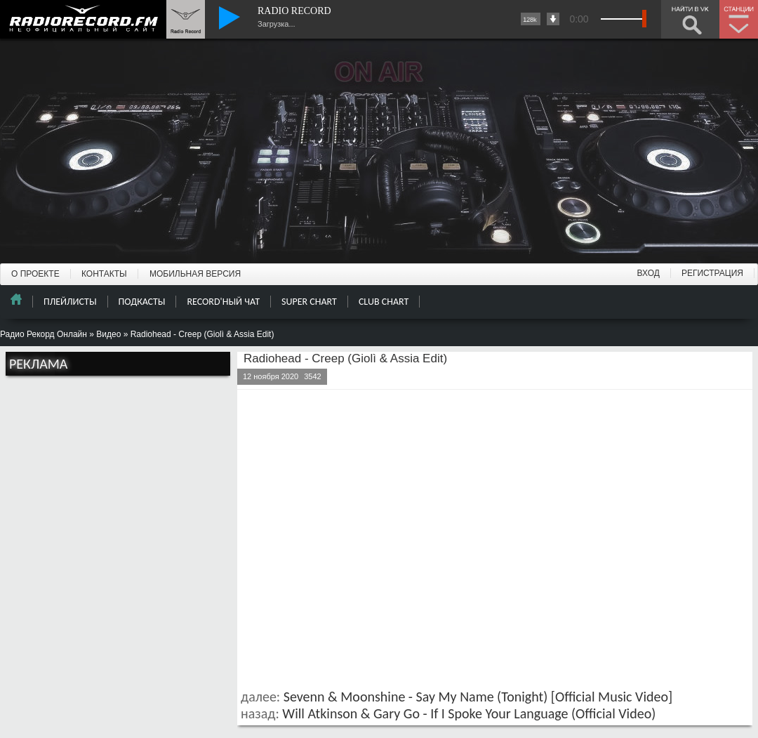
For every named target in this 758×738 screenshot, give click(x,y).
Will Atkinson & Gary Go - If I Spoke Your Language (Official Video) (469, 713)
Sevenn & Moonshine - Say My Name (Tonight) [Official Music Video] (478, 696)
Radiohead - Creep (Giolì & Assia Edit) (345, 358)
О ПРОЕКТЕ (35, 274)
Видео (108, 334)
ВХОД (648, 273)
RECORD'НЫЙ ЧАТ (223, 302)
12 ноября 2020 (270, 376)
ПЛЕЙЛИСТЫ (70, 302)
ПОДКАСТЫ (142, 302)
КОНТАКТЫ (104, 274)
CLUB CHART (383, 302)
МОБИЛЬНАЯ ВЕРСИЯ (195, 274)
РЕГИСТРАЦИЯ (712, 273)
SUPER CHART (309, 302)
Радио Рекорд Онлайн (43, 334)
